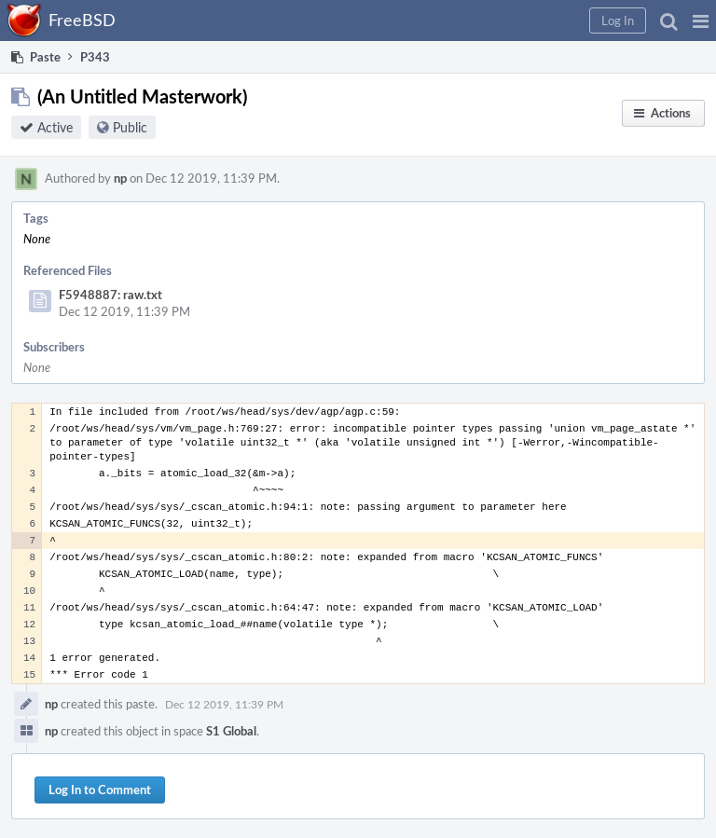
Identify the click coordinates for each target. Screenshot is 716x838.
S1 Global (231, 730)
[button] (700, 20)
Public (130, 127)
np (120, 178)
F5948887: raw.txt (110, 294)
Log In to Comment (99, 789)
